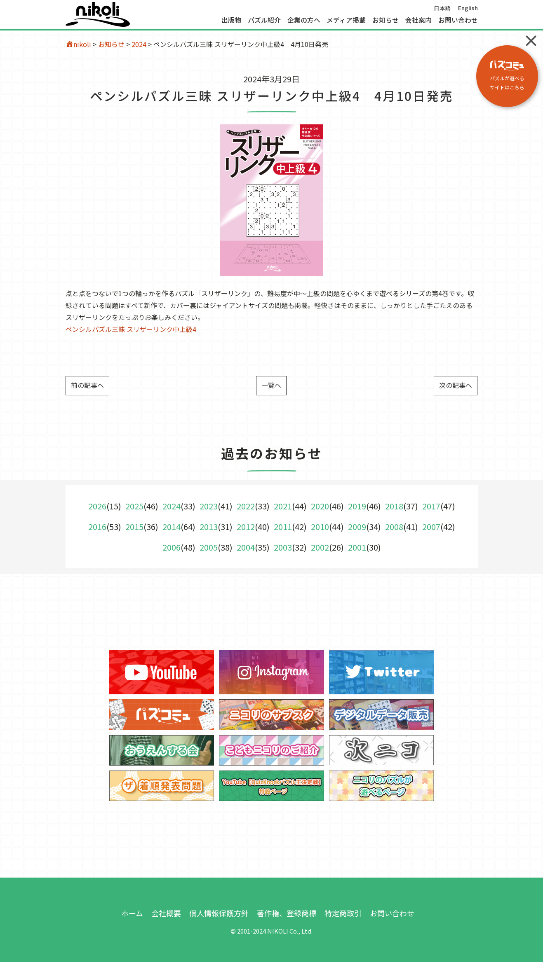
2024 (139, 44)
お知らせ (385, 20)
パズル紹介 (264, 20)
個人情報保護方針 (219, 913)
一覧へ (271, 385)
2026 (97, 506)
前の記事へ (87, 385)
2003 (283, 547)
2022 (246, 506)
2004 (246, 547)
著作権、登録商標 (286, 913)
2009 (357, 526)
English (468, 8)
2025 (134, 506)
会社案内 (418, 20)
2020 (320, 506)
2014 (171, 526)
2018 (394, 506)
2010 (320, 526)
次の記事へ (455, 385)
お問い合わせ (458, 20)
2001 (357, 547)
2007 (431, 526)
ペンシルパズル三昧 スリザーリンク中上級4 (131, 329)
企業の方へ (303, 20)
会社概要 (166, 913)
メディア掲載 (346, 20)
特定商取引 (343, 913)
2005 (209, 547)
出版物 (231, 20)
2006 (171, 547)
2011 (283, 526)
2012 (246, 526)
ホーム (132, 913)
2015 (134, 526)
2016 (97, 526)
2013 (209, 526)
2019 (357, 506)
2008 (394, 526)
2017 (431, 506)
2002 (320, 547)
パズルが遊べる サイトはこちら (507, 76)
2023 (209, 506)
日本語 (442, 8)
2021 (283, 506)
